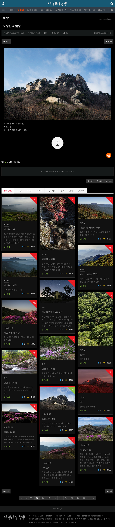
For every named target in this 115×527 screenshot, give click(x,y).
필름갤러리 (32, 10)
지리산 (29, 190)
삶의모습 (81, 190)
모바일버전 (57, 508)
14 (49, 498)
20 (84, 498)
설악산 (39, 190)
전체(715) (8, 190)
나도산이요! (51, 190)
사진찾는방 (89, 10)
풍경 (63, 190)
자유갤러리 (46, 10)
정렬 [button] (109, 491)
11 (31, 498)
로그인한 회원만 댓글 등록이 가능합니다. (57, 171)
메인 (12, 10)
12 (37, 498)
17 (66, 498)
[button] (90, 181)
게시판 (101, 10)
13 (43, 498)
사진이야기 (61, 10)
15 (55, 498)
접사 (71, 190)
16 (60, 498)
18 (72, 498)
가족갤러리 (75, 10)
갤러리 (20, 10)
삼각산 (19, 190)
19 (78, 498)
